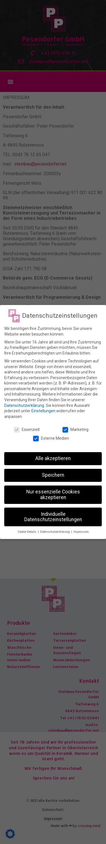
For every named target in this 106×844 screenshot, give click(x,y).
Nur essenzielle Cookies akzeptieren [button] (53, 494)
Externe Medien (51, 438)
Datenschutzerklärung (24, 405)
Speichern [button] (53, 475)
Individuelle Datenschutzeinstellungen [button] (53, 517)
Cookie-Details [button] (27, 532)
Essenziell (27, 429)
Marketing (75, 429)
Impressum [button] (81, 532)
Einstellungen (43, 411)
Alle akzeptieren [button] (53, 458)
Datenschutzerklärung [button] (55, 532)
